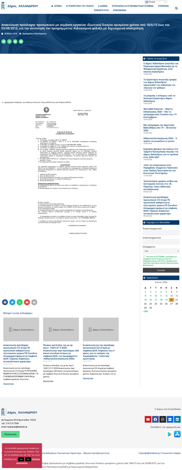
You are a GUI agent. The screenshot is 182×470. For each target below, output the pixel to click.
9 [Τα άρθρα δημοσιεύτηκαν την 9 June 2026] (150, 296)
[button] (176, 8)
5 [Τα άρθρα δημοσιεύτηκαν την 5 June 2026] (166, 292)
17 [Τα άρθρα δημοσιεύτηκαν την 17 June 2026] (156, 300)
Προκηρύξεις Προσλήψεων (34, 34)
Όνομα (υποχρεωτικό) (152, 229)
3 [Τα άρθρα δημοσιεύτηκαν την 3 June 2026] (155, 292)
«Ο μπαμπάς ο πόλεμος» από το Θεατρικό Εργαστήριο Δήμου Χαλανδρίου (159, 98)
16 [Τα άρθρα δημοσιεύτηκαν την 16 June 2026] (150, 300)
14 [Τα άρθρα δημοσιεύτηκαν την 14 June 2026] (176, 296)
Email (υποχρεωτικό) (152, 238)
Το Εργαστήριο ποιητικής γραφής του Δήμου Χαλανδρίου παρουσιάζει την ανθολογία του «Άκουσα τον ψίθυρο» (160, 83)
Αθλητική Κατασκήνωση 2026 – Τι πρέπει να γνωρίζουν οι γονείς (160, 139)
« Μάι (145, 311)
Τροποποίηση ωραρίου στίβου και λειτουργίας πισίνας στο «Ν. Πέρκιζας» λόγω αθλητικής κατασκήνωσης (160, 185)
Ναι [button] (21, 459)
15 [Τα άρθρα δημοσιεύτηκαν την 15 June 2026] (145, 300)
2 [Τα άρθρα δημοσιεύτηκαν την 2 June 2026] (150, 292)
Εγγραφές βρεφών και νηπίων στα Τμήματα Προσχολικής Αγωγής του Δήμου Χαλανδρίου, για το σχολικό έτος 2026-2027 (160, 153)
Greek (150, 2)
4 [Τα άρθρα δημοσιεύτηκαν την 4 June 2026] (161, 292)
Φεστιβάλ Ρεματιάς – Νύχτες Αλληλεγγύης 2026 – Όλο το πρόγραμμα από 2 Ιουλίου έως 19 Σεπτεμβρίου (159, 113)
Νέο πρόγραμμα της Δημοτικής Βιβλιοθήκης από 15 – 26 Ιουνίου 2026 (159, 128)
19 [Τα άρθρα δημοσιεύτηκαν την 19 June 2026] (166, 300)
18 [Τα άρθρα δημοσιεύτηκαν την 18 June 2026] (161, 300)
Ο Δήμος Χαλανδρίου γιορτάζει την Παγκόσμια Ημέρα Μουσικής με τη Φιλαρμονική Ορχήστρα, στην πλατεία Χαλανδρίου (161, 67)
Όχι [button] (28, 459)
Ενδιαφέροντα (149, 247)
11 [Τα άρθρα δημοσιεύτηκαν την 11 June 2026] (161, 296)
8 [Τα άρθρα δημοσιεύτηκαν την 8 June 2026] (145, 296)
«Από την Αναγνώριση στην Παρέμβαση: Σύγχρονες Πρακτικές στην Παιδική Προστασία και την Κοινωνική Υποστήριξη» (160, 169)
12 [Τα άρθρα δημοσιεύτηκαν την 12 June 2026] (166, 296)
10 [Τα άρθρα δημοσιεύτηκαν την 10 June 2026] (156, 296)
